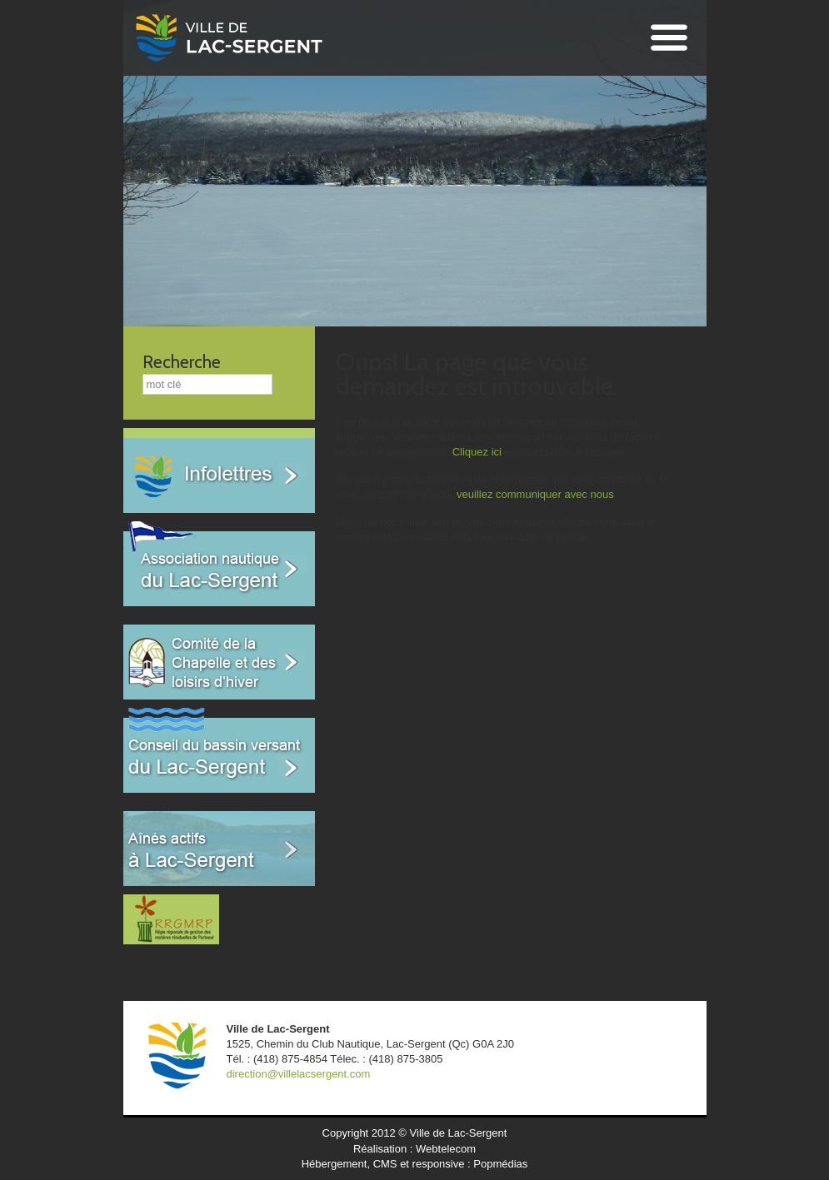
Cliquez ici (477, 452)
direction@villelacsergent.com (299, 1074)
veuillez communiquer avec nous (535, 494)
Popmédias (500, 1164)
